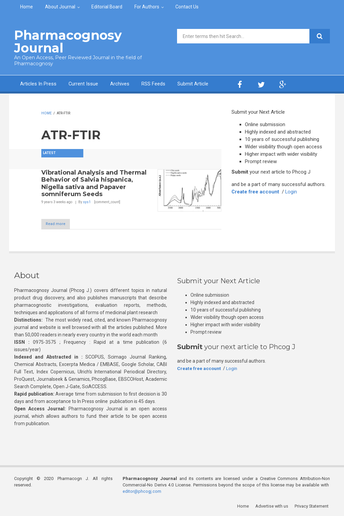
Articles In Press (38, 83)
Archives (120, 83)
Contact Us (187, 6)
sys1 (87, 201)
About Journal (60, 6)
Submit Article (193, 83)
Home (26, 6)
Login (292, 191)
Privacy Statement (313, 506)
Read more (59, 224)
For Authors (146, 6)
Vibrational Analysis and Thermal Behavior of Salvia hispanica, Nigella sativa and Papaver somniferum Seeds (93, 182)
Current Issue (83, 83)
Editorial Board (106, 6)
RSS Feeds (154, 83)
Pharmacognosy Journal (65, 41)
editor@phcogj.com (142, 490)
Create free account (255, 191)
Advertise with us (273, 506)
